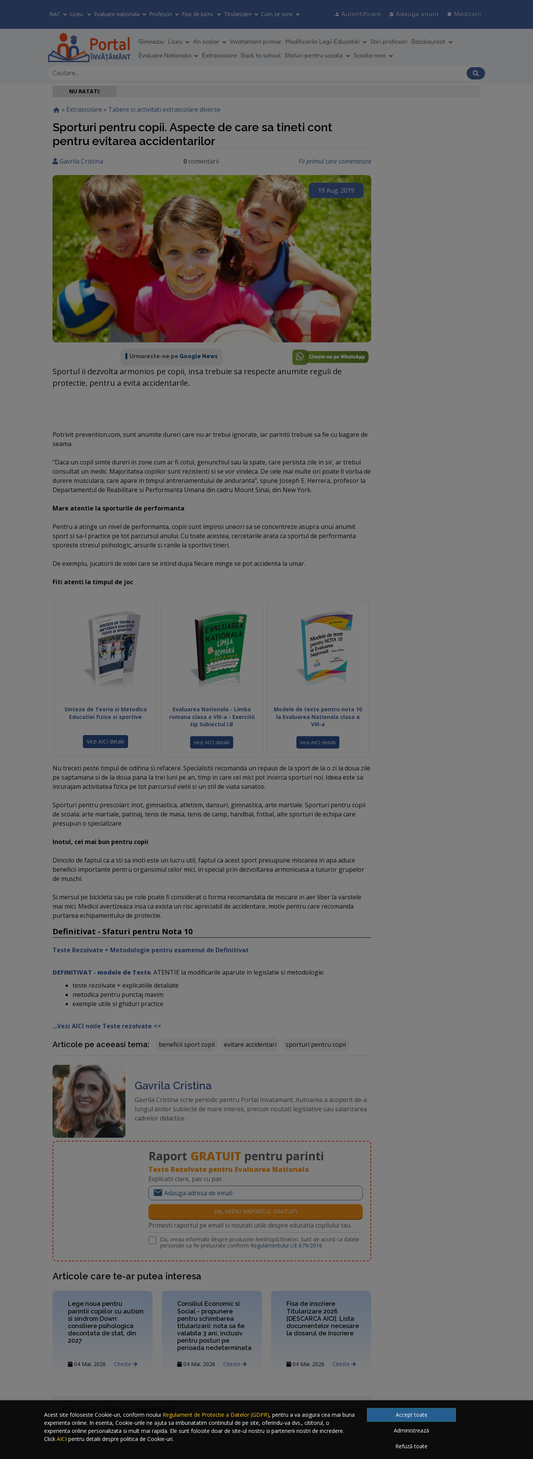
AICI (62, 1438)
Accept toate (412, 1414)
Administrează (411, 1430)
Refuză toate (411, 1446)
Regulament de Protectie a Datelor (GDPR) (216, 1414)
